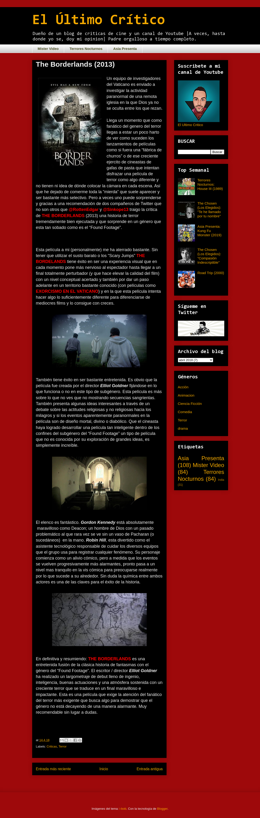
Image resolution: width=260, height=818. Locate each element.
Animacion (186, 395)
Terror (62, 746)
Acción (183, 387)
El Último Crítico (98, 20)
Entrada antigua (150, 769)
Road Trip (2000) (211, 273)
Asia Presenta (125, 49)
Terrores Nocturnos (86, 49)
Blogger (162, 808)
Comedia (185, 412)
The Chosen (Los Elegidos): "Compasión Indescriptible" (209, 256)
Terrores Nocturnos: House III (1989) (210, 184)
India (221, 479)
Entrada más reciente (53, 769)
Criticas (52, 746)
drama (183, 428)
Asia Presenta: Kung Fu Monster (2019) (210, 230)
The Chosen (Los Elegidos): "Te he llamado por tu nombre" (209, 209)
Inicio (103, 769)
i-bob (122, 808)
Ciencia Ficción (190, 404)
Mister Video (48, 49)
